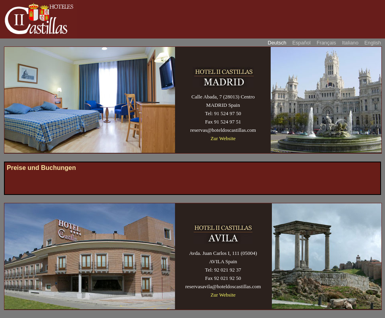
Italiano (350, 43)
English (372, 43)
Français (326, 43)
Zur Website (222, 138)
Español (301, 43)
